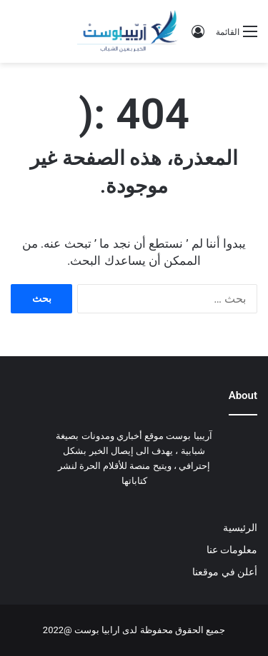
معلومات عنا (232, 549)
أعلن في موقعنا (224, 571)
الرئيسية (240, 527)
